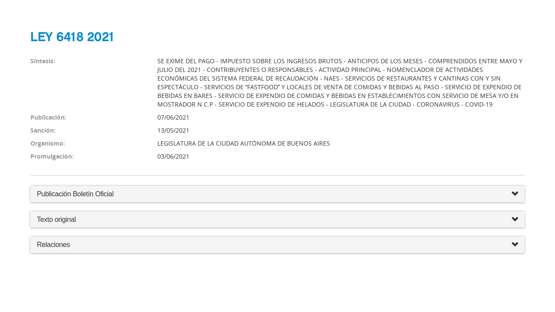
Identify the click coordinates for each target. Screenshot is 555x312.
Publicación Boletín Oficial (75, 194)
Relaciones (277, 245)
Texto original (56, 219)
